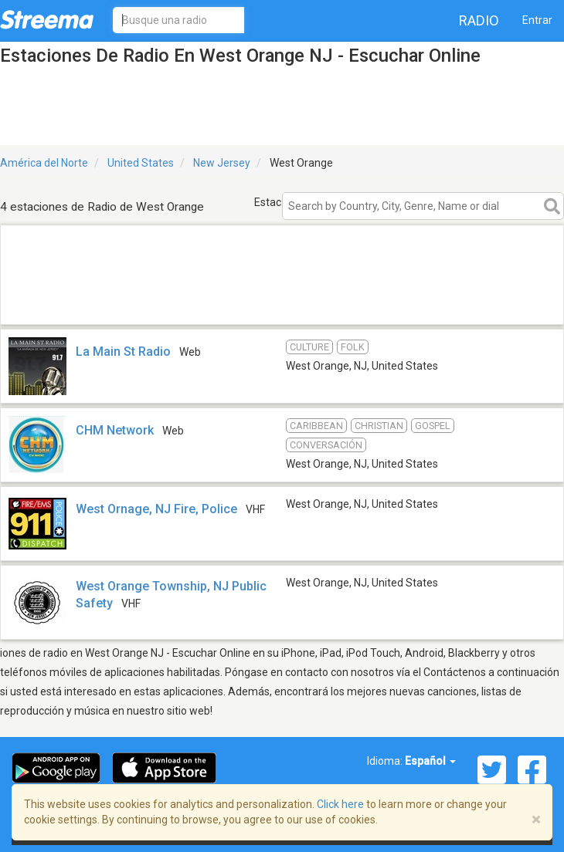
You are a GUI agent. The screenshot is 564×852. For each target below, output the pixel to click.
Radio (479, 20)
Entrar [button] (537, 20)
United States (140, 163)
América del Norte (44, 163)
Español (430, 761)
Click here (340, 804)
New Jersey (221, 163)
